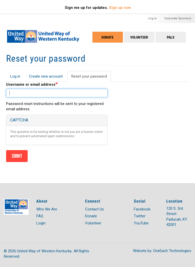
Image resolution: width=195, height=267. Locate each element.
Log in (152, 18)
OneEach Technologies (172, 250)
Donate (107, 37)
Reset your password (91, 78)
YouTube (141, 223)
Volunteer (139, 37)
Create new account (46, 76)
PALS (170, 37)
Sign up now (120, 7)
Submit (17, 156)
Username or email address (30, 84)
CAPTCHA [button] (19, 120)
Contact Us (94, 209)
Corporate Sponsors (177, 18)
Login (40, 223)
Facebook (142, 209)
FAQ (39, 216)
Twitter (139, 216)
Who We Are (46, 209)
